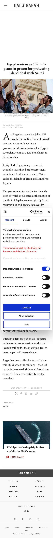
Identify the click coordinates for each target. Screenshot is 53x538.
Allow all (26, 307)
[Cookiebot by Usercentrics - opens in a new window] (32, 212)
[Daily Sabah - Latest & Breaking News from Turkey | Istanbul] (26, 5)
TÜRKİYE (39, 481)
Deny (26, 324)
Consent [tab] (9, 219)
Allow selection (26, 316)
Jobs (7, 527)
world (5, 406)
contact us (43, 527)
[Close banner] (49, 212)
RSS (26, 530)
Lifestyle (13, 491)
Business (40, 486)
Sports (13, 496)
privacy (17, 527)
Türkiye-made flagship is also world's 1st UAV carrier (25, 449)
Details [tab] (26, 219)
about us (29, 527)
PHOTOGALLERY (17, 457)
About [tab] (43, 219)
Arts (39, 491)
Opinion (39, 496)
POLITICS (13, 481)
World (13, 486)
